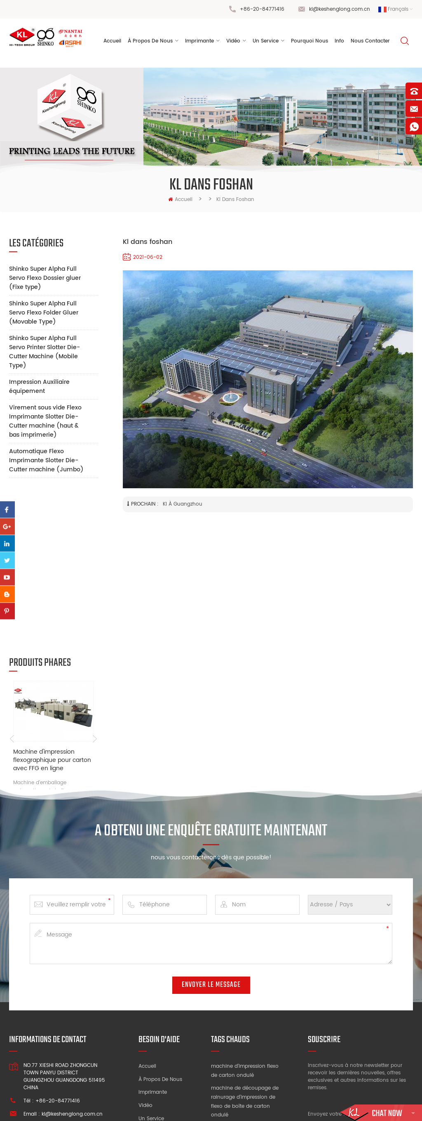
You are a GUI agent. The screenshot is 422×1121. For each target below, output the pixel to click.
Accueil (112, 41)
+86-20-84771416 (262, 9)
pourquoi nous (309, 41)
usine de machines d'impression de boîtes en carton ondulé (242, 1032)
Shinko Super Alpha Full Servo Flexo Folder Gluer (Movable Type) (43, 312)
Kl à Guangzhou (182, 504)
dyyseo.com (330, 1106)
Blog (143, 1031)
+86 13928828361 (75, 1014)
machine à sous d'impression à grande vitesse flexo (238, 1063)
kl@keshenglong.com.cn (339, 9)
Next (95, 582)
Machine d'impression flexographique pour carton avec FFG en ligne (52, 603)
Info (339, 41)
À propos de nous (160, 953)
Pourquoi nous (156, 1005)
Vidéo (145, 979)
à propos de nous (150, 41)
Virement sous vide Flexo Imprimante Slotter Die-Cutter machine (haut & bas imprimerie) (45, 421)
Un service (151, 992)
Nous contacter (370, 41)
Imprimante (199, 41)
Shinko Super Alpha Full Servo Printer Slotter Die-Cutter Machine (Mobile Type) (44, 351)
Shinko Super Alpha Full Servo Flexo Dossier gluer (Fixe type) (45, 278)
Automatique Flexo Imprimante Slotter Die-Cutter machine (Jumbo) (46, 460)
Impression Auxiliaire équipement (39, 386)
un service (266, 41)
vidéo (233, 41)
